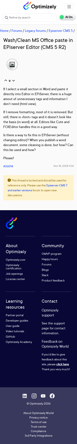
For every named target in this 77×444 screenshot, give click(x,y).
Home (4, 30)
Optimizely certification (13, 266)
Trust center (38, 426)
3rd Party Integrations (38, 435)
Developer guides (17, 320)
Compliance (38, 431)
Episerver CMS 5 (61, 30)
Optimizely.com (15, 260)
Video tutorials (15, 331)
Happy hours (50, 259)
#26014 (8, 166)
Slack (45, 275)
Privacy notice (38, 417)
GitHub (10, 336)
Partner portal (14, 315)
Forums (16, 30)
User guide (13, 326)
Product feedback (53, 280)
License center (15, 279)
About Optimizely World (38, 413)
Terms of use (39, 422)
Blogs (45, 270)
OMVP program (52, 254)
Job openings (14, 274)
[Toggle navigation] (69, 7)
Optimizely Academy (19, 342)
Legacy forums (35, 30)
